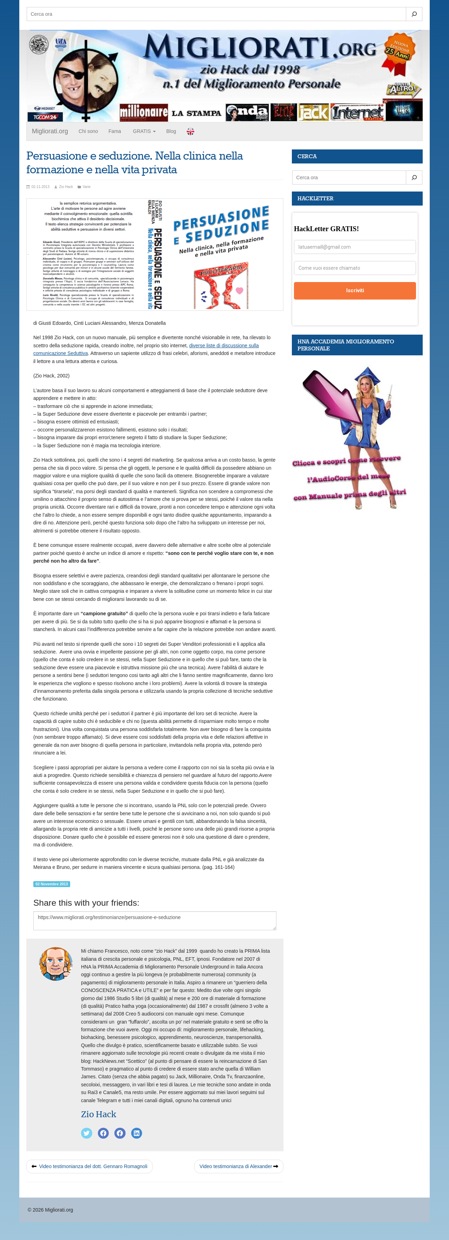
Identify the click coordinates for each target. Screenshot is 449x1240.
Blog (171, 131)
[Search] (414, 14)
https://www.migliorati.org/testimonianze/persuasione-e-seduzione (154, 920)
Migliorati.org (50, 131)
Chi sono (88, 131)
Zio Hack (98, 1114)
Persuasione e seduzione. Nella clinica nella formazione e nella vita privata (134, 163)
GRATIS (144, 131)
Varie (87, 187)
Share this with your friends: (86, 902)
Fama (114, 131)
